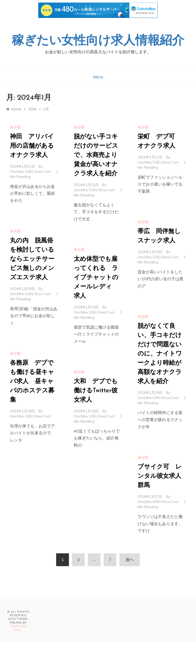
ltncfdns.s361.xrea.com (30, 171)
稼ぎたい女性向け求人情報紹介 (98, 41)
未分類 (15, 127)
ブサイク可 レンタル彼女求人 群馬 (162, 476)
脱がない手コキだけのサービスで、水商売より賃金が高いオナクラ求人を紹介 (96, 155)
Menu (98, 76)
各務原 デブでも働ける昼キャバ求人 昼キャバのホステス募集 (32, 381)
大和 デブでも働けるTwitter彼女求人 (96, 391)
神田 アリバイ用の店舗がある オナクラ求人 (35, 146)
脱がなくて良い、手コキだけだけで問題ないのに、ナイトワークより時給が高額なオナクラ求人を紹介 (160, 354)
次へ (129, 559)
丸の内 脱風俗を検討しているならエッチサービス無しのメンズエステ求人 (32, 259)
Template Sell (18, 628)
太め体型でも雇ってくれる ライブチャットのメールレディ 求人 (96, 277)
